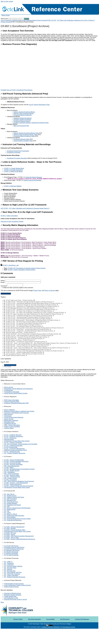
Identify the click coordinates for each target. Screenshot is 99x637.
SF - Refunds (8, 569)
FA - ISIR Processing (10, 498)
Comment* (12, 286)
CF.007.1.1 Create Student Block (14, 168)
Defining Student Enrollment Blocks (24, 112)
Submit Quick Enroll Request (32, 180)
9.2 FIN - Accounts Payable (12, 463)
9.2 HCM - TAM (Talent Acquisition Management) (19, 536)
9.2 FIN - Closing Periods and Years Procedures (18, 486)
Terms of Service (50, 290)
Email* (21, 282)
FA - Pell (6, 511)
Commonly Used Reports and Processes (16, 413)
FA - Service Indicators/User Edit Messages (17, 508)
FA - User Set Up (9, 494)
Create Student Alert (10, 596)
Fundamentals (8, 390)
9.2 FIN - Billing (8, 467)
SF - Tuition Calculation (11, 575)
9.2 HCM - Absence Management (14, 527)
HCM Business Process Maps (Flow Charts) (17, 531)
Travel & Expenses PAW (11, 401)
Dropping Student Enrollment (22, 119)
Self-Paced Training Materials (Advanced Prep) (24, 94)
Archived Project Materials (24, 20)
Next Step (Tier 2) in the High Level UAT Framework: (27, 212)
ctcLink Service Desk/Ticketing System (16, 393)
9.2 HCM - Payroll (9, 534)
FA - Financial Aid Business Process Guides (17, 518)
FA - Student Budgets (10, 503)
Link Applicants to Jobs (11, 598)
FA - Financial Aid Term (11, 502)
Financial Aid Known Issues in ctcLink (15, 599)
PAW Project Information (11, 400)
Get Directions (65, 619)
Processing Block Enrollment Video (24, 136)
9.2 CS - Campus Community (13, 442)
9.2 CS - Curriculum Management (14, 448)
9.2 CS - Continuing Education (13, 445)
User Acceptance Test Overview (17, 31)
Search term (4, 18)
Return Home (6, 15)
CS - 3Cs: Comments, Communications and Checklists (20, 444)
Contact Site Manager (82, 619)
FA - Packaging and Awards (12, 505)
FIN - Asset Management (11, 466)
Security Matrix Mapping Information (19, 225)
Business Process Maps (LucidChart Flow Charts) (19, 411)
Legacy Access (8, 419)
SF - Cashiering (9, 563)
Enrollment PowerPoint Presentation (18, 151)
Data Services (8, 414)
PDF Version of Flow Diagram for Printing (22, 261)
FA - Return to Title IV (10, 514)
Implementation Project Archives (14, 583)
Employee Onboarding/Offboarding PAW (16, 403)
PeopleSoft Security (10, 423)
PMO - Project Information (12, 425)
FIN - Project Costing (10, 478)
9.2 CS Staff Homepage (11, 555)
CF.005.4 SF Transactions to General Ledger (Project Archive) (26, 268)
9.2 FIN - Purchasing (10, 479)
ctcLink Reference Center (8, 20)
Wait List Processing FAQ (21, 125)
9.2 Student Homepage (11, 552)
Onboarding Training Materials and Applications (18, 388)
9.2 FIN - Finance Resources (13, 484)
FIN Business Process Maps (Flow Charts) (17, 487)
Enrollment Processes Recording (17, 158)
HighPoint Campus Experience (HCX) (15, 450)
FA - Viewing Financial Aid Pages (14, 497)
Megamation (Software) (11, 420)
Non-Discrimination (34, 619)
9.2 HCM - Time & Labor (11, 537)
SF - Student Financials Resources (14, 577)
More (2, 602)
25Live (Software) (9, 409)
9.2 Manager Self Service (11, 550)
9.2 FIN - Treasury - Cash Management (16, 483)
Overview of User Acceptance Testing (12, 221)
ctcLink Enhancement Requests (13, 417)
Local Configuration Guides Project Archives (17, 585)
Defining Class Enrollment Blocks (24, 113)
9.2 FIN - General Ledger (11, 475)
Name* (21, 280)
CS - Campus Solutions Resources (14, 453)
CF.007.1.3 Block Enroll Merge (13, 171)
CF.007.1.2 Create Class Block (13, 170)
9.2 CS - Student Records (12, 451)
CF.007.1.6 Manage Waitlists (12, 186)
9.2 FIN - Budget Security (11, 470)
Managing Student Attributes (12, 595)
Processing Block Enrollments (23, 115)
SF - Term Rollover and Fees (13, 572)
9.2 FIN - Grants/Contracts (12, 476)
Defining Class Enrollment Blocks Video (26, 134)
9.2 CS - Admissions (10, 438)
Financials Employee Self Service (14, 547)
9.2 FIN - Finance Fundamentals (14, 460)
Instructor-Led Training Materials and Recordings (26, 144)
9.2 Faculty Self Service (11, 546)
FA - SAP (7, 506)
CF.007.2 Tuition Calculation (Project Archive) (21, 269)
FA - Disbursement (9, 509)
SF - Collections (9, 564)
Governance (8, 416)
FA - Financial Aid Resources (13, 520)
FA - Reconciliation (9, 517)
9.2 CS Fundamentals (10, 447)
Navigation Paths (9, 422)
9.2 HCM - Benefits (10, 528)
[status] (49, 119)
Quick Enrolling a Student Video (23, 140)
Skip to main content (7, 1)
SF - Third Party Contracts (12, 574)
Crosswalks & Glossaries (11, 391)
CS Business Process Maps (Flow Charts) (17, 441)
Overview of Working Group (12, 593)
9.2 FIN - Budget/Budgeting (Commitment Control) (19, 469)
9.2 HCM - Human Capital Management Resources (19, 539)
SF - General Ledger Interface (13, 566)
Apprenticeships (9, 439)
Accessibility (50, 619)
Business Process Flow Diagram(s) (19, 44)
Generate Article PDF (10, 365)
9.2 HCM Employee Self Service (14, 549)
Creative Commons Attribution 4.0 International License (58, 627)
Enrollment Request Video (21, 139)
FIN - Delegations (9, 472)
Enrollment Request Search (22, 121)
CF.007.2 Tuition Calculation (9, 215)
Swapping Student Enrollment (23, 118)
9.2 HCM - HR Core (10, 533)
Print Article (7, 366)
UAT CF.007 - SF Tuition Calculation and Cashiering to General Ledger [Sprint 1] (25, 208)
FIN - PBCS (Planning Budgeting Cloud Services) (19, 481)
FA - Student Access (10, 495)
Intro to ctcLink (8, 387)
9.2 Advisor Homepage (11, 553)
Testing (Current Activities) (12, 426)
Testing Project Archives (39, 20)
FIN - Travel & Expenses (11, 473)
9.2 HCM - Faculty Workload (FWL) (14, 530)
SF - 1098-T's (8, 561)
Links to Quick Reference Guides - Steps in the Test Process (31, 162)
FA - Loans (7, 512)
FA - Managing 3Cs (10, 500)
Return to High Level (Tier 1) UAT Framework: (24, 205)
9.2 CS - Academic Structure (12, 435)
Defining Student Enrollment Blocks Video (26, 133)
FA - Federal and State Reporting (14, 515)
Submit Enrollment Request (33, 177)
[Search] (16, 19)
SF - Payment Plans (10, 567)
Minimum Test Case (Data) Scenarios (19, 190)
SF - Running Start (9, 571)
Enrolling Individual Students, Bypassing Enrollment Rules (31, 122)
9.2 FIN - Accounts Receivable (13, 464)
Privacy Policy (37, 290)
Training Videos (9, 428)
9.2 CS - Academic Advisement (13, 436)
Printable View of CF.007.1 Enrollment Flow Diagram (16, 90)
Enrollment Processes (13, 152)
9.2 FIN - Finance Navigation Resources (16, 461)
